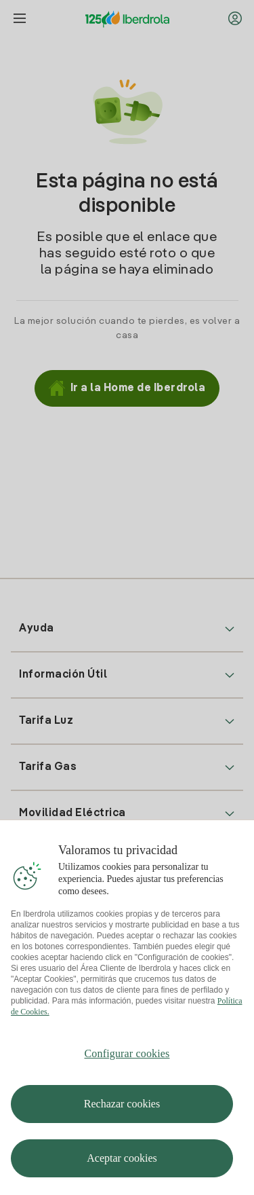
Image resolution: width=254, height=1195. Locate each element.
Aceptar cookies (122, 1163)
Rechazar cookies (122, 1108)
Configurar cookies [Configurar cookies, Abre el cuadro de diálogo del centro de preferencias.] (127, 1058)
